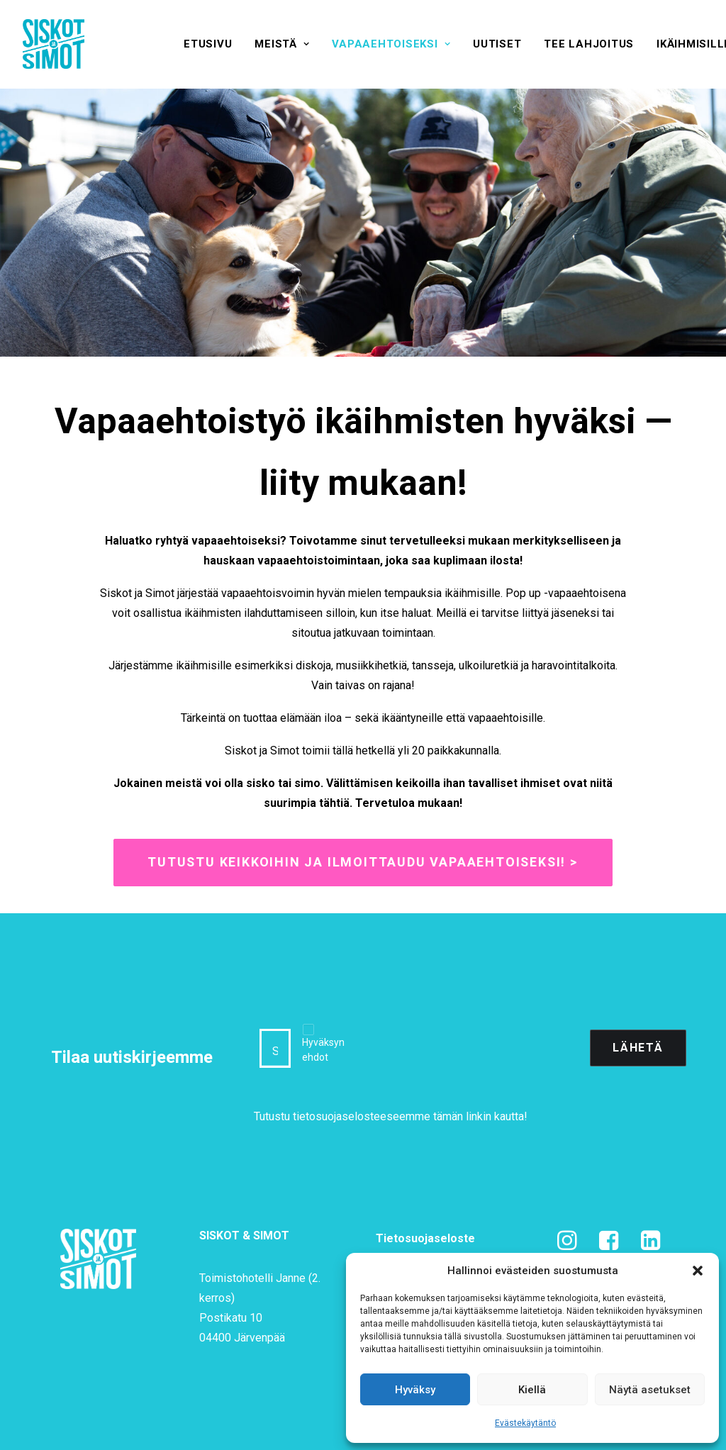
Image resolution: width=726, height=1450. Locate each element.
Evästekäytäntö (525, 1423)
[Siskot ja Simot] (53, 44)
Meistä (282, 44)
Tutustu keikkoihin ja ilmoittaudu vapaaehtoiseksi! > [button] (363, 862)
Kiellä (532, 1389)
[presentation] (471, 1048)
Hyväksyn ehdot (323, 1050)
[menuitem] (208, 44)
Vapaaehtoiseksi (391, 44)
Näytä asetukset (650, 1389)
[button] (698, 1271)
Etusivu (208, 44)
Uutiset (497, 44)
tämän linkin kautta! (480, 1116)
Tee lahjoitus (589, 44)
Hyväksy (415, 1389)
